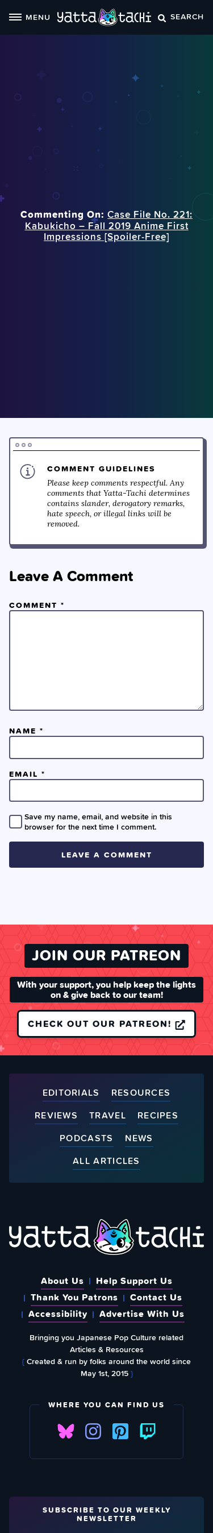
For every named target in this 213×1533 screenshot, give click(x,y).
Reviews (56, 1116)
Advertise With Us (142, 1313)
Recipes (157, 1116)
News (139, 1139)
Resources (141, 1093)
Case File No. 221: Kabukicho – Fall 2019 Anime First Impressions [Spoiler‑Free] (109, 225)
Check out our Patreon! (106, 1023)
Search (181, 16)
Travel (107, 1116)
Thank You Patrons (74, 1297)
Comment (37, 605)
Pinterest (120, 1431)
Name (26, 731)
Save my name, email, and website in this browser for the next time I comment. (98, 821)
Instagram (93, 1431)
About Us (62, 1280)
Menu (30, 17)
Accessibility (57, 1313)
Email (27, 774)
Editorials (71, 1093)
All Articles (106, 1161)
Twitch (148, 1431)
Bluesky (66, 1431)
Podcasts (86, 1139)
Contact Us (156, 1297)
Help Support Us (134, 1280)
